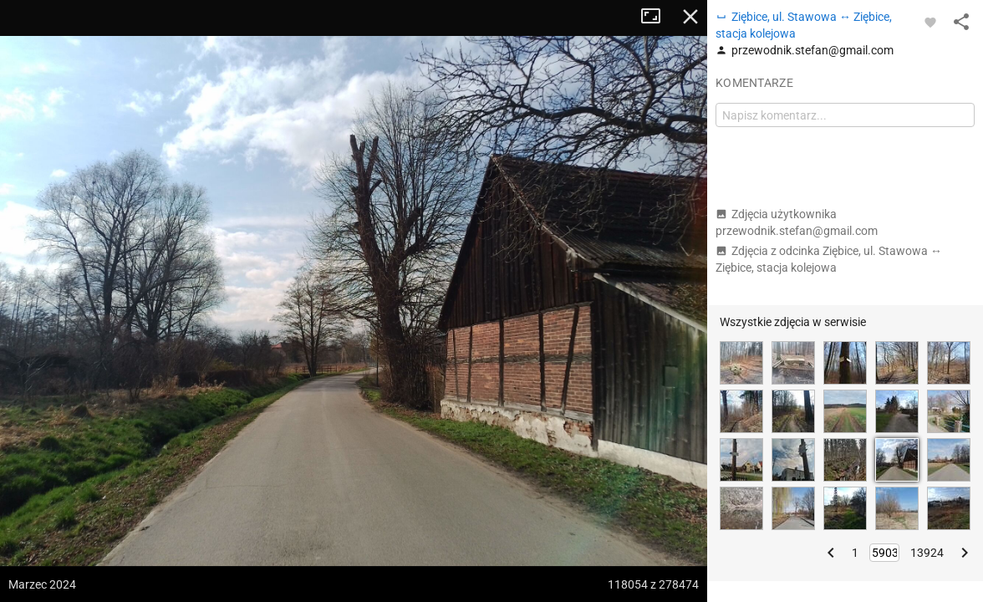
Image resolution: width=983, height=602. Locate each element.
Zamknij (690, 16)
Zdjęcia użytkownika (797, 222)
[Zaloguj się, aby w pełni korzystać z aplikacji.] (930, 21)
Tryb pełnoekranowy (657, 16)
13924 (927, 552)
